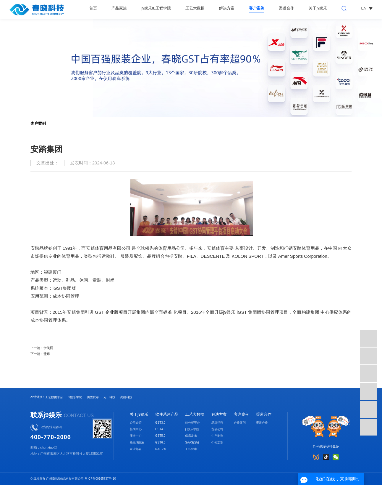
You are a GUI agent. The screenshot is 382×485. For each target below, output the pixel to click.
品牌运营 (217, 422)
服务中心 (136, 435)
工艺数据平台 (54, 397)
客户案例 (256, 8)
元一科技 (109, 397)
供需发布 (93, 397)
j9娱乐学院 (75, 397)
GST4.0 (160, 429)
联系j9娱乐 (137, 442)
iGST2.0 (160, 449)
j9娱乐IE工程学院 (156, 8)
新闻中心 (136, 429)
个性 (214, 442)
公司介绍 (136, 422)
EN (366, 8)
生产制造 (217, 435)
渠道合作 (286, 8)
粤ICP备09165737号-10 (100, 478)
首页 (93, 8)
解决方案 (226, 8)
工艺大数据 (195, 8)
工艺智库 (191, 449)
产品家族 (119, 8)
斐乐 (46, 354)
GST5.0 (160, 435)
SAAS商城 (192, 442)
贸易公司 (217, 429)
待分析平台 (192, 422)
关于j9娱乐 (318, 8)
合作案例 (240, 422)
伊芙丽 (48, 348)
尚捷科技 (126, 397)
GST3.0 (160, 422)
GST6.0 (160, 442)
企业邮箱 (136, 449)
